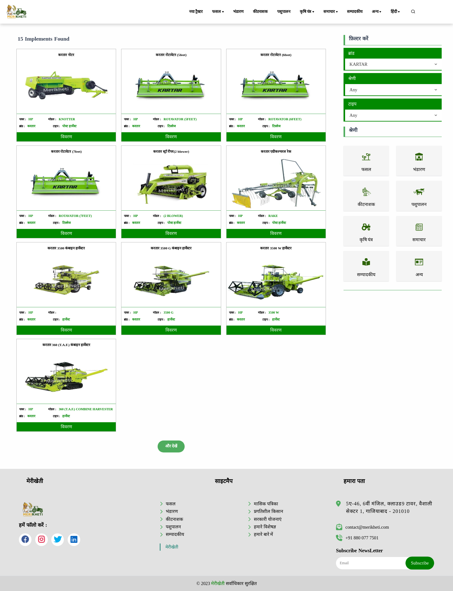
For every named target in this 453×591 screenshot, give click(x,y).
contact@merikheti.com (362, 527)
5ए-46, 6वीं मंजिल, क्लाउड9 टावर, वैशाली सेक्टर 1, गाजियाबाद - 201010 (389, 507)
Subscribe (420, 562)
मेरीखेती (171, 547)
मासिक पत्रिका (266, 503)
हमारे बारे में (263, 534)
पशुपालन (283, 11)
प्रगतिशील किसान (268, 511)
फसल (218, 12)
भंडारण (238, 11)
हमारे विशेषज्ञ (265, 526)
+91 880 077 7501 (357, 537)
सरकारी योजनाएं (268, 519)
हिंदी (396, 12)
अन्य (377, 12)
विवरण (66, 136)
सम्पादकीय (354, 11)
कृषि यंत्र (307, 12)
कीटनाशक (260, 11)
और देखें (171, 446)
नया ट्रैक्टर (196, 11)
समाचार (330, 12)
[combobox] (393, 65)
